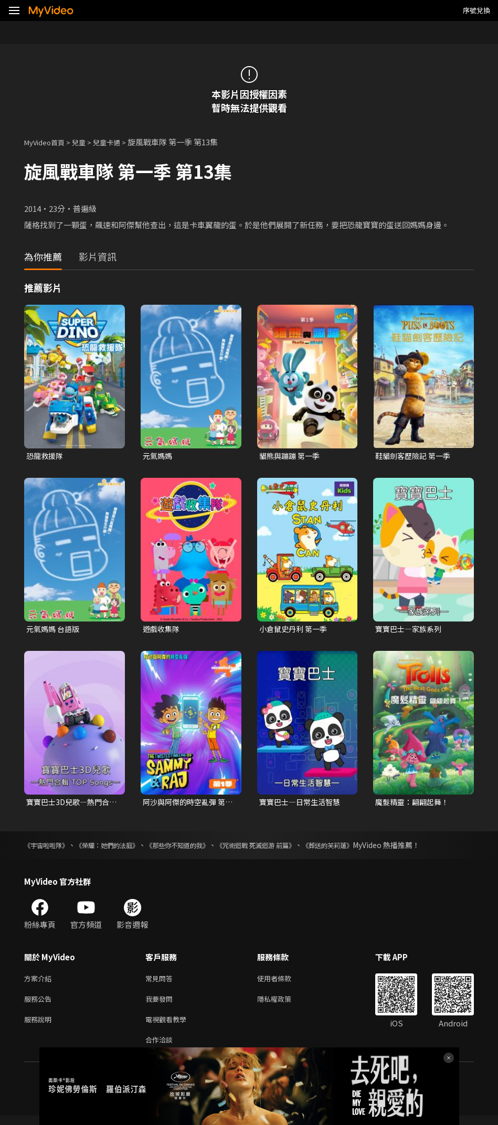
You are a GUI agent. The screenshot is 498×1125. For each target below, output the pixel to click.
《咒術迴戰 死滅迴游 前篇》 (290, 848)
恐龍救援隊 (46, 456)
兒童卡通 (118, 141)
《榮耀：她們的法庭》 (119, 848)
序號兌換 (476, 10)
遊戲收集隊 (162, 630)
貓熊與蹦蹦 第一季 (291, 456)
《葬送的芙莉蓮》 (372, 848)
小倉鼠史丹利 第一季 (295, 630)
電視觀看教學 (169, 1026)
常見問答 (161, 982)
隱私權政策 (283, 1004)
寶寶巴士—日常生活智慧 (302, 804)
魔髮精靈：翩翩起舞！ (414, 804)
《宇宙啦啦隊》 (50, 848)
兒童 (87, 141)
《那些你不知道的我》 (200, 848)
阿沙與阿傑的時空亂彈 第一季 (187, 804)
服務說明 (40, 1026)
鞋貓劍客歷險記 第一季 (415, 456)
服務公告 (40, 1004)
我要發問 (161, 1004)
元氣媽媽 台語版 (54, 630)
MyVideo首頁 (48, 141)
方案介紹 (40, 982)
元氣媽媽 (158, 456)
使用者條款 (283, 982)
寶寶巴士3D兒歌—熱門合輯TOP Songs (70, 804)
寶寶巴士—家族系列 (410, 630)
